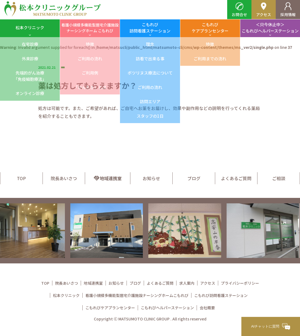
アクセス (263, 9)
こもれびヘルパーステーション (167, 307)
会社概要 (207, 307)
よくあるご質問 (236, 178)
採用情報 (288, 9)
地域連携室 (107, 178)
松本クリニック (30, 27)
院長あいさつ (64, 178)
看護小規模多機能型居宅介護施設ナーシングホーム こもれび (90, 27)
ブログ (193, 178)
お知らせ (151, 178)
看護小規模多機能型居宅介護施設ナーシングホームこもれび (136, 295)
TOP (21, 178)
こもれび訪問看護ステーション (150, 28)
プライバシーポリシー (240, 283)
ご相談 (278, 178)
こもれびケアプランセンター (210, 28)
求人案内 (186, 283)
